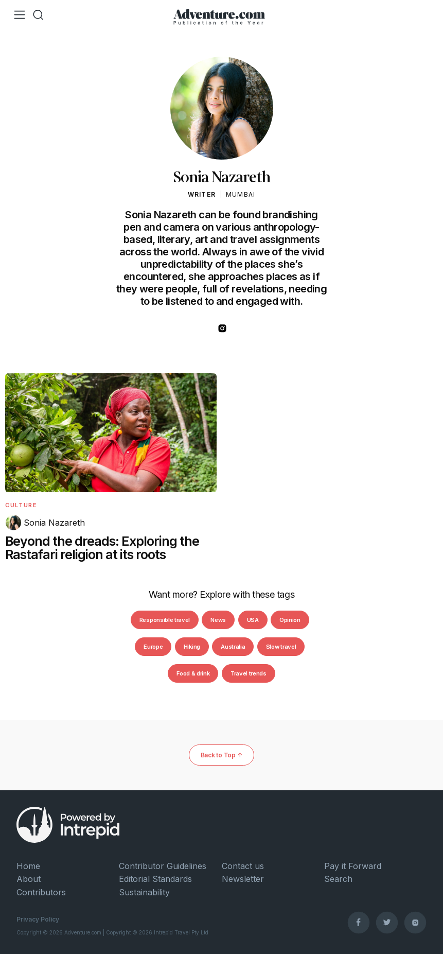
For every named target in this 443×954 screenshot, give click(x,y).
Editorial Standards (155, 879)
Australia (233, 646)
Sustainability (144, 892)
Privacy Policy (37, 919)
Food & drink (192, 673)
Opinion (289, 619)
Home (28, 866)
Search (338, 879)
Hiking (192, 646)
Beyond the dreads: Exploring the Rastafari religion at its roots (102, 547)
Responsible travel (164, 619)
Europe (153, 646)
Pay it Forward (352, 866)
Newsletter (243, 879)
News (218, 619)
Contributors (41, 892)
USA (253, 619)
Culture (21, 505)
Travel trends (249, 673)
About (28, 879)
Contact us (243, 866)
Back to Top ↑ (222, 755)
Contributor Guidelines (162, 866)
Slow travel (281, 646)
